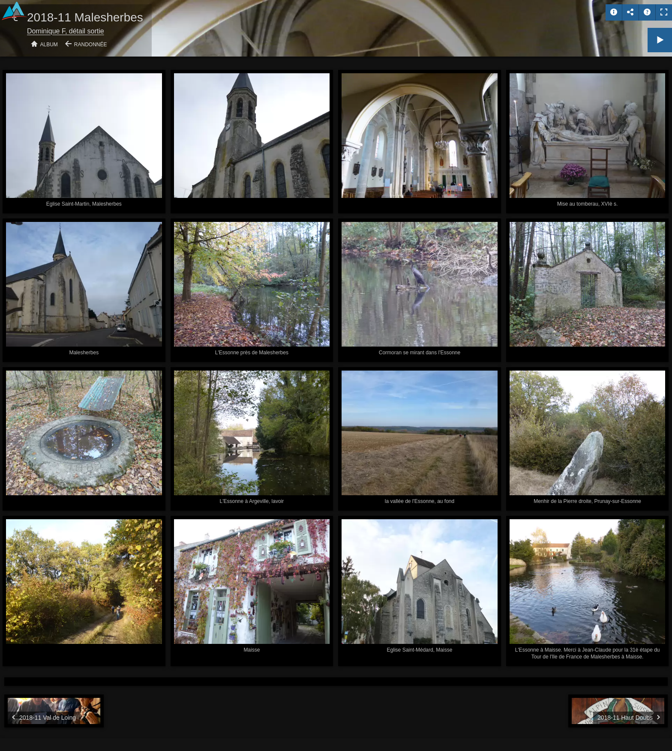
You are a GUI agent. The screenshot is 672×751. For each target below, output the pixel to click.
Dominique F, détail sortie (65, 31)
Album (49, 45)
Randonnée (90, 45)
